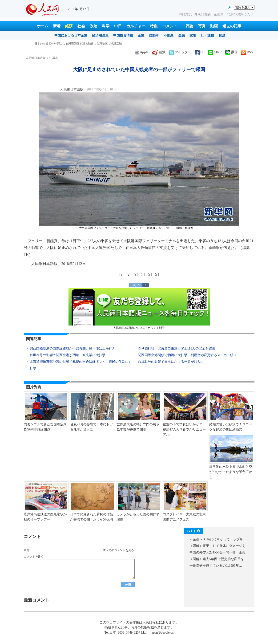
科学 (105, 26)
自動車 (154, 35)
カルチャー (135, 26)
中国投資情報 (123, 35)
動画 (214, 26)
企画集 (219, 14)
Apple (141, 52)
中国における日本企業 (70, 35)
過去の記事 (231, 26)
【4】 (142, 274)
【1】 (121, 274)
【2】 (128, 274)
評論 (189, 26)
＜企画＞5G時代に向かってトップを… (217, 539)
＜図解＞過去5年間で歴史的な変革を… (218, 559)
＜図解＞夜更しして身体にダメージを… (219, 546)
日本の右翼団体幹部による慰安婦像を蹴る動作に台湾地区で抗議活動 (78, 43)
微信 (231, 52)
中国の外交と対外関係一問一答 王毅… (219, 552)
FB (200, 52)
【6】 (156, 274)
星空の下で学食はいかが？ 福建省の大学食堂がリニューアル (184, 429)
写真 (201, 26)
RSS (247, 52)
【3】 (135, 274)
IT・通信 (207, 35)
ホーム (42, 26)
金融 (181, 35)
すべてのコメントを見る (118, 550)
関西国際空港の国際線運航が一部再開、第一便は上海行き (72, 348)
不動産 (168, 35)
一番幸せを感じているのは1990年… (215, 565)
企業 (141, 35)
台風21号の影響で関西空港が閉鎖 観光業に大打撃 (67, 355)
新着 (56, 26)
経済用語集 (100, 35)
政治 (93, 26)
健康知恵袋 (203, 14)
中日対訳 (185, 14)
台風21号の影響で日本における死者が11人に (171, 361)
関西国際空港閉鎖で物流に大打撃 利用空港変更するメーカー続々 (187, 355)
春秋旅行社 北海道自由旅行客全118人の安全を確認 (176, 348)
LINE (215, 52)
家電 (192, 35)
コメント (169, 26)
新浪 (158, 52)
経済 (69, 26)
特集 (153, 26)
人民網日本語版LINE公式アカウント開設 (139, 309)
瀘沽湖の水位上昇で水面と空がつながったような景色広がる (230, 472)
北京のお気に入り (240, 14)
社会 (81, 26)
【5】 (149, 274)
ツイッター (180, 52)
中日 (118, 26)
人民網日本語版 (35, 58)
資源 (222, 35)
